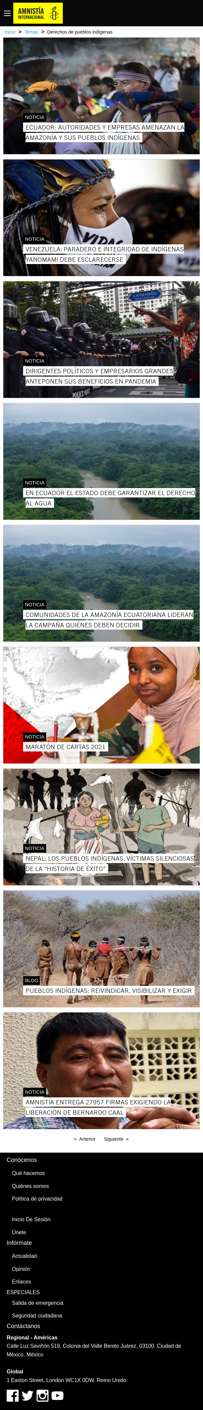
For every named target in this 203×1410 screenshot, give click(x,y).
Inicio (10, 32)
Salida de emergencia (37, 1303)
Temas (31, 32)
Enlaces (21, 1281)
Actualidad (24, 1256)
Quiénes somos (30, 1186)
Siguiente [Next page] (113, 1139)
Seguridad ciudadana (37, 1315)
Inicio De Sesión (31, 1219)
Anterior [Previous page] (87, 1139)
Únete (19, 1232)
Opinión (21, 1269)
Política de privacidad (37, 1199)
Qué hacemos (28, 1173)
